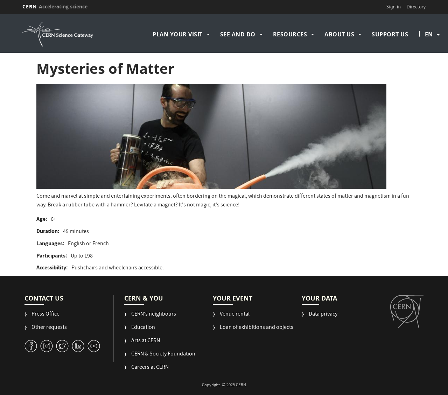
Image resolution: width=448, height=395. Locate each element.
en (429, 34)
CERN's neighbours (153, 315)
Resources (290, 34)
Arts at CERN (145, 341)
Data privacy (323, 315)
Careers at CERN (150, 368)
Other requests (49, 328)
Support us (390, 34)
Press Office (45, 315)
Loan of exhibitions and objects (256, 328)
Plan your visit (178, 34)
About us (339, 34)
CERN (55, 6)
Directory (416, 6)
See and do (237, 34)
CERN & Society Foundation (163, 355)
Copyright (211, 385)
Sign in (393, 6)
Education (143, 328)
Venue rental (235, 315)
